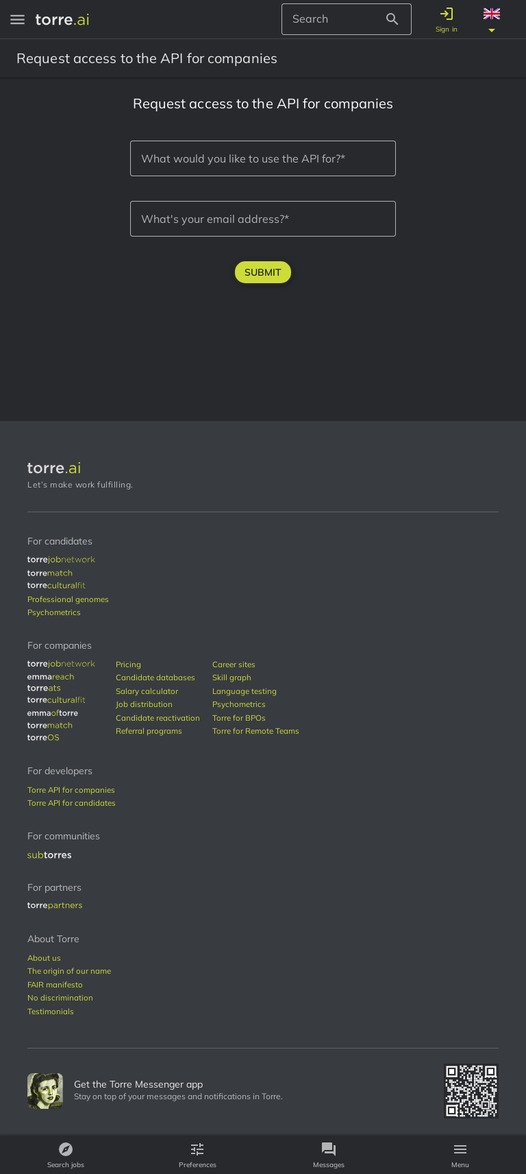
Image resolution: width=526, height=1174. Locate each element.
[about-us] (44, 958)
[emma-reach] (50, 676)
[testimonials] (50, 1011)
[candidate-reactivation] (159, 718)
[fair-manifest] (55, 985)
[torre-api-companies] (71, 790)
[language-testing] (255, 691)
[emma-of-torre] (52, 713)
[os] (43, 738)
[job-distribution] (159, 704)
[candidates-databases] (159, 677)
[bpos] (255, 718)
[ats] (44, 688)
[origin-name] (69, 971)
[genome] (68, 599)
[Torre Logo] (263, 468)
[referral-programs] (159, 731)
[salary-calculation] (159, 691)
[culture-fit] (56, 586)
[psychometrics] (54, 612)
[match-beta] (56, 573)
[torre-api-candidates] (71, 803)
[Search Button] (396, 19)
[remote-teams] (255, 731)
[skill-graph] (255, 677)
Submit (263, 272)
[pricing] (159, 664)
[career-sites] (255, 664)
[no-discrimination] (60, 998)
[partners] (54, 906)
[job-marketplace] (61, 560)
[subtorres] (49, 855)
